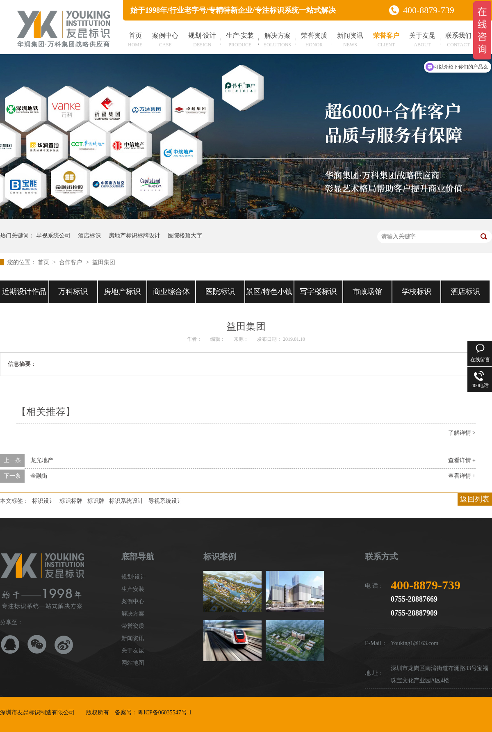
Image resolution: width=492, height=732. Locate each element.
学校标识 (416, 291)
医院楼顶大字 (185, 236)
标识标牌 (70, 501)
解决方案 (277, 40)
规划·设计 (202, 40)
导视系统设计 (165, 501)
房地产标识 (122, 291)
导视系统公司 (53, 236)
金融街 (39, 476)
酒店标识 (89, 236)
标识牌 (96, 501)
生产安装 (132, 589)
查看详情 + (462, 460)
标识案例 (219, 556)
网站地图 (132, 663)
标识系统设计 (126, 501)
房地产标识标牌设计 (134, 236)
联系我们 (458, 40)
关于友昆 (422, 40)
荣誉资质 (314, 40)
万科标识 (73, 291)
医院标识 (220, 291)
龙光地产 (41, 460)
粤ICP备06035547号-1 (164, 712)
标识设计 (43, 501)
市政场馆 (367, 291)
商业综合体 (171, 291)
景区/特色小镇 (269, 291)
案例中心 (165, 40)
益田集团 (103, 262)
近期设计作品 (24, 291)
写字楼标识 (318, 291)
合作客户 (71, 262)
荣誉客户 (386, 40)
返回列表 (475, 499)
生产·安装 (240, 40)
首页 (135, 40)
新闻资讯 (350, 40)
